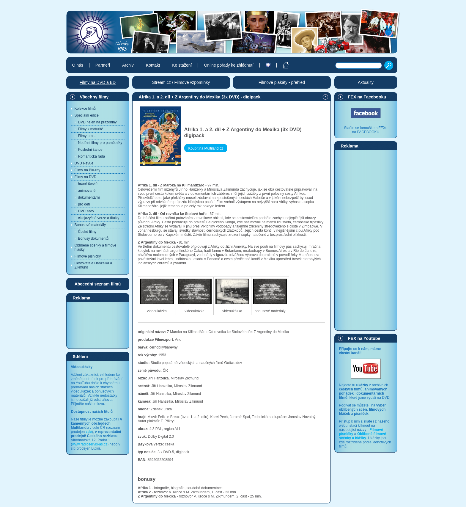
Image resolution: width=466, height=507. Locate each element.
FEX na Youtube (364, 338)
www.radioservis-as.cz (90, 444)
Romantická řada (91, 156)
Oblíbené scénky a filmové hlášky (95, 247)
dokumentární (89, 197)
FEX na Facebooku (367, 97)
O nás (77, 65)
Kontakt (153, 65)
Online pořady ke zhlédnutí (229, 65)
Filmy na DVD (86, 177)
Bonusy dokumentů (93, 238)
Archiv (128, 65)
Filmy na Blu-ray (87, 170)
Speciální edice (87, 115)
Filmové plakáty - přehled (282, 82)
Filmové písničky (88, 256)
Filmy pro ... (87, 136)
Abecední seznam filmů (98, 284)
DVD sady (86, 211)
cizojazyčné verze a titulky (98, 218)
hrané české (87, 184)
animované (87, 191)
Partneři (102, 65)
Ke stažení (182, 65)
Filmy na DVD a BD (98, 82)
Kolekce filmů (85, 108)
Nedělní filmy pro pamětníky (100, 143)
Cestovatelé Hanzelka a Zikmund (93, 265)
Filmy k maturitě (90, 129)
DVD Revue (84, 163)
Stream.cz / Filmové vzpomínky (181, 82)
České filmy (87, 232)
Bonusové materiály (90, 225)
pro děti (84, 204)
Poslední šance (90, 149)
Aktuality (366, 82)
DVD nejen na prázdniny (97, 122)
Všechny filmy (94, 97)
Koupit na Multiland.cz (205, 148)
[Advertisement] (98, 325)
